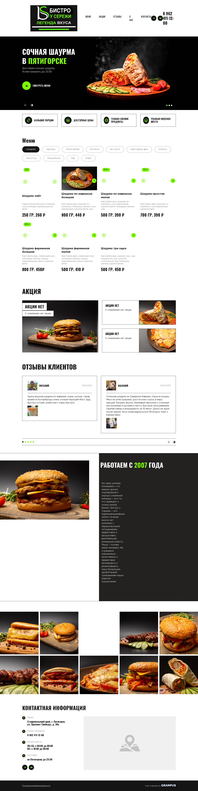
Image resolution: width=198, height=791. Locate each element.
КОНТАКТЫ (146, 16)
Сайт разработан (160, 785)
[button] (167, 105)
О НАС (131, 18)
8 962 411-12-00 (168, 18)
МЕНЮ (88, 16)
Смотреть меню (36, 86)
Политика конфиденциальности (36, 786)
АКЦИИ (102, 16)
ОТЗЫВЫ (117, 16)
